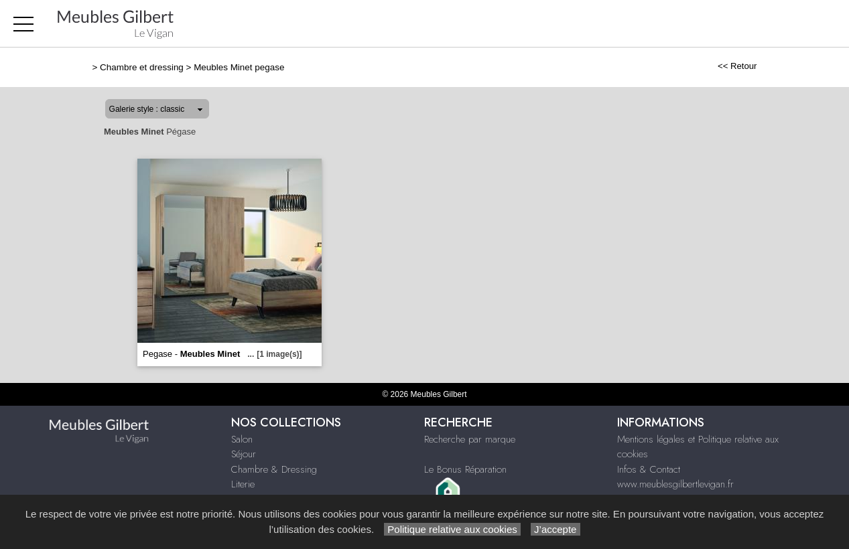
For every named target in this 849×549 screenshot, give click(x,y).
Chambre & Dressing (274, 469)
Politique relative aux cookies (452, 529)
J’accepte (555, 529)
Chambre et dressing (142, 67)
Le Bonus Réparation (465, 469)
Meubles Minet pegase (239, 67)
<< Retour (737, 66)
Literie (243, 484)
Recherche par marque (469, 439)
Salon (242, 439)
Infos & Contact (648, 469)
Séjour (243, 454)
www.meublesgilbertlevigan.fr (675, 484)
